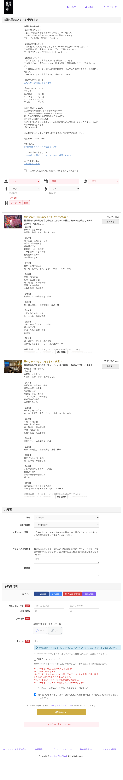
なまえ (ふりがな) (19, 606)
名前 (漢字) (25, 611)
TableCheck (89, 594)
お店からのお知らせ (33, 26)
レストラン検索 (109, 749)
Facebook (41, 594)
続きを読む (61, 352)
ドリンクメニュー (32, 163)
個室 (25, 203)
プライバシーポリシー (62, 749)
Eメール (23, 641)
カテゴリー (14, 198)
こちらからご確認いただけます (37, 83)
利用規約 (39, 749)
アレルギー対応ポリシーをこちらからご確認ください (47, 155)
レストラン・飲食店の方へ (14, 749)
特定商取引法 (86, 749)
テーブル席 (15, 203)
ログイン (26, 594)
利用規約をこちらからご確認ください (40, 147)
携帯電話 (23, 618)
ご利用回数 (25, 525)
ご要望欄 (26, 568)
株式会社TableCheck (58, 756)
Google (55, 594)
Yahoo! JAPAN (72, 594)
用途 (28, 517)
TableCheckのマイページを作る (49, 659)
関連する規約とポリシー (61, 705)
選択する (111, 221)
